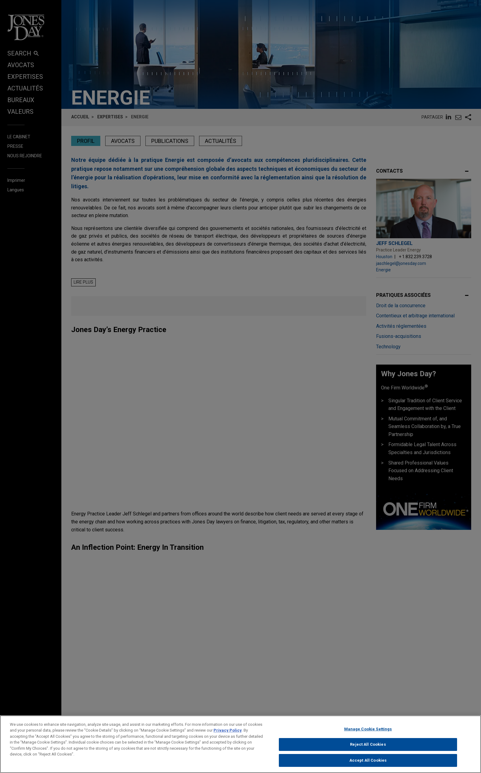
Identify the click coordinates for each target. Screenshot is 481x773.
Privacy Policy (228, 735)
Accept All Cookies (368, 765)
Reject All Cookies (368, 750)
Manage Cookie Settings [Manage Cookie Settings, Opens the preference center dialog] (368, 734)
